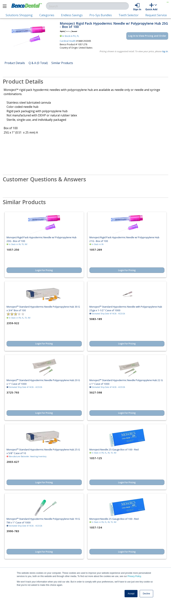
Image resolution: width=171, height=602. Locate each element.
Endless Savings (72, 15)
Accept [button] (131, 593)
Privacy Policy (134, 576)
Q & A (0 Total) (38, 63)
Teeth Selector (129, 15)
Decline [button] (146, 593)
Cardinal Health (68, 41)
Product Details (15, 63)
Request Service (156, 15)
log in (165, 51)
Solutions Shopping (19, 15)
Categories (46, 15)
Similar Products (62, 63)
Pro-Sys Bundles (100, 15)
